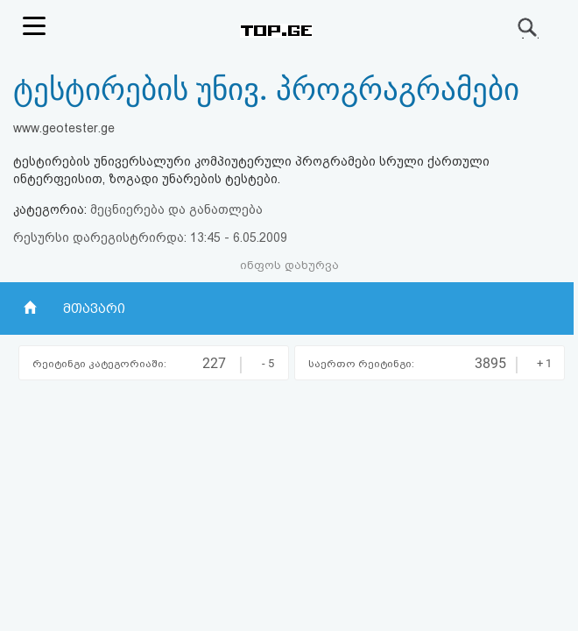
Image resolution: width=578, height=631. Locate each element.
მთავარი (94, 308)
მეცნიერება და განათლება (176, 209)
